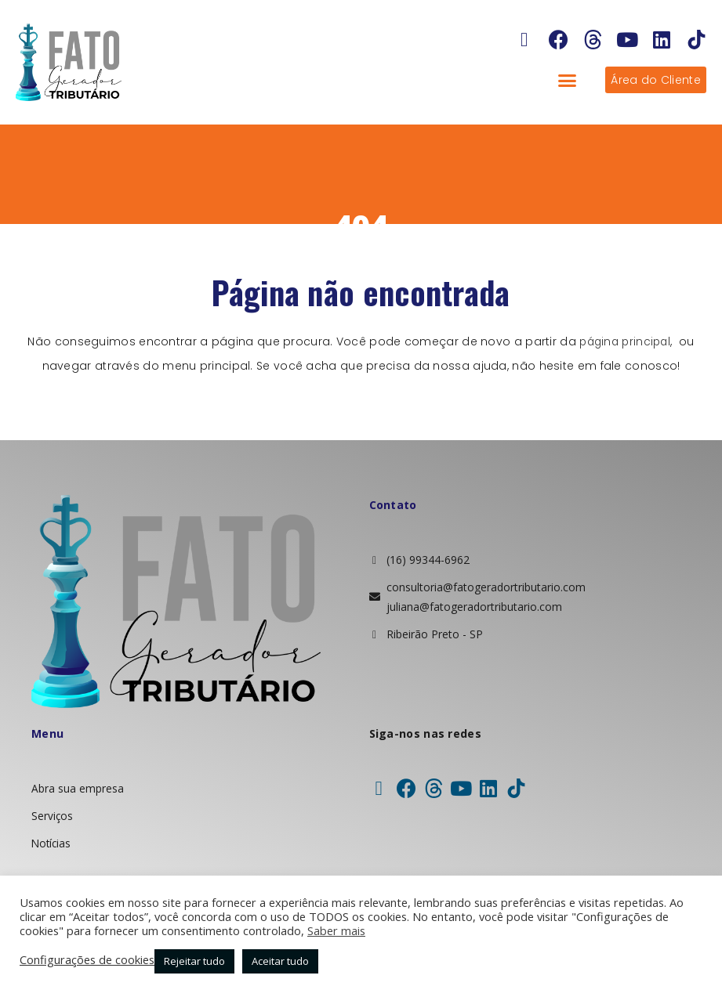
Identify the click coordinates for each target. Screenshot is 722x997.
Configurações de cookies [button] (87, 959)
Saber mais (336, 930)
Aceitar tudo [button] (280, 961)
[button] (567, 80)
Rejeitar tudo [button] (194, 961)
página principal (625, 341)
